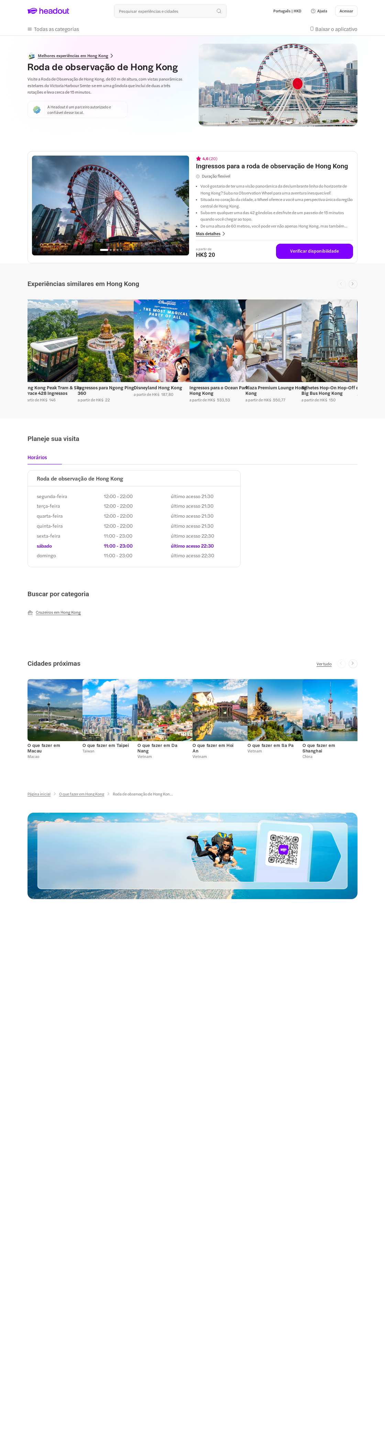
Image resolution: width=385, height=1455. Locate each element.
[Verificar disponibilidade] (314, 251)
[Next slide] (353, 284)
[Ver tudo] (324, 663)
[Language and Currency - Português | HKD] (287, 11)
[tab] (39, 459)
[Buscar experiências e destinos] (170, 11)
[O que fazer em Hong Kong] (81, 794)
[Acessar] (346, 11)
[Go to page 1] (104, 250)
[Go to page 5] (121, 250)
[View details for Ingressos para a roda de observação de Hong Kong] (274, 166)
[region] (110, 205)
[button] (319, 11)
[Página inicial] (39, 794)
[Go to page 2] (111, 250)
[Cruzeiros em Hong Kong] (54, 612)
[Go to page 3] (114, 250)
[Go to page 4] (118, 250)
